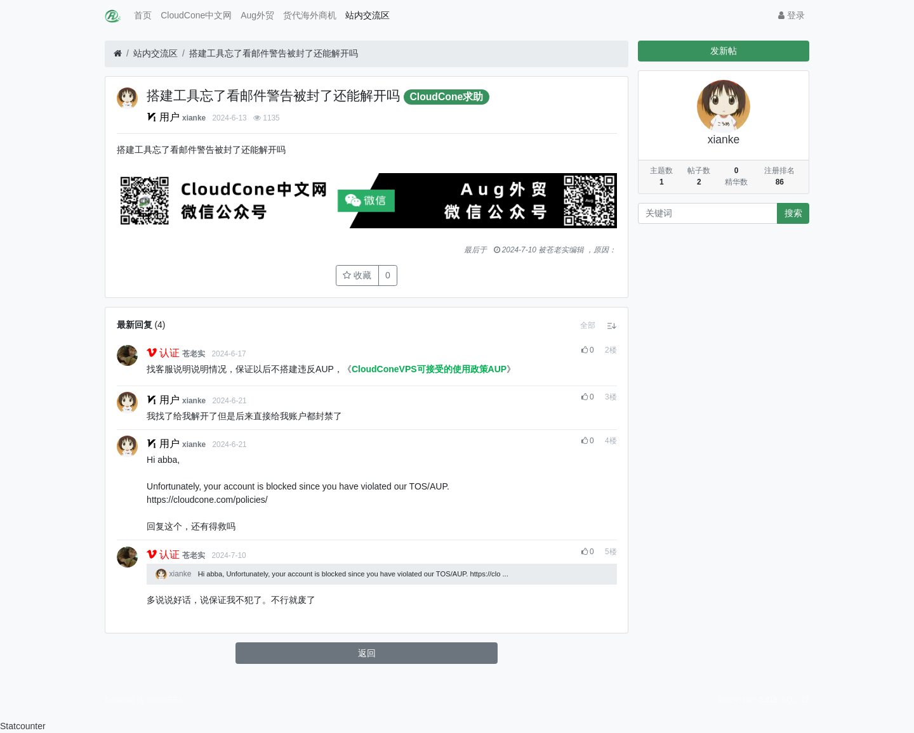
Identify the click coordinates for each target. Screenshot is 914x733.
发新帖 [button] (723, 51)
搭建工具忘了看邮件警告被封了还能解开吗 (273, 53)
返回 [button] (367, 653)
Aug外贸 (257, 15)
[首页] (118, 53)
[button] (587, 325)
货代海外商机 (309, 15)
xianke (194, 118)
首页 (143, 15)
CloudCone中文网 (196, 15)
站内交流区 (367, 15)
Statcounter (23, 726)
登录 (791, 15)
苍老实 (193, 353)
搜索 (793, 213)
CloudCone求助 (446, 96)
